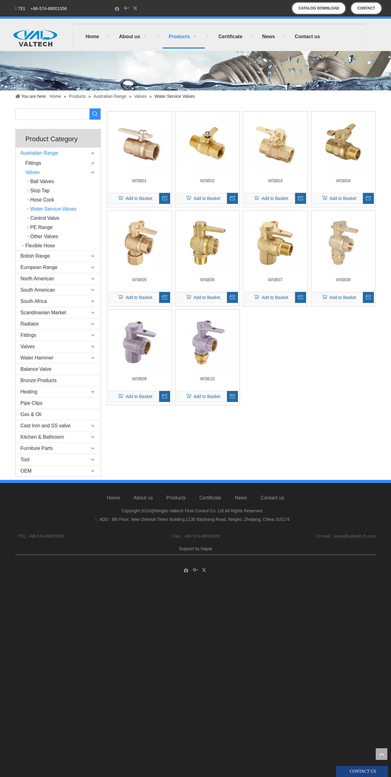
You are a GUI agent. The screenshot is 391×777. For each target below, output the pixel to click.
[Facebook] (117, 8)
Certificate (210, 497)
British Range (35, 256)
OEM (25, 470)
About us (143, 497)
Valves (32, 172)
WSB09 (139, 378)
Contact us (272, 497)
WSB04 (343, 180)
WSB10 (207, 378)
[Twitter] (136, 8)
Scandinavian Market (43, 312)
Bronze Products (38, 380)
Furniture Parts (36, 448)
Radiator (29, 323)
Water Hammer (36, 357)
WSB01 (139, 180)
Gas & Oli (30, 414)
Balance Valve (35, 369)
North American (37, 278)
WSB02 (207, 180)
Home (113, 497)
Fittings (33, 163)
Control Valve (44, 218)
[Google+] (126, 8)
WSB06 (207, 279)
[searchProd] (53, 114)
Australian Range (39, 153)
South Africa (33, 301)
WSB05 (139, 279)
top (381, 754)
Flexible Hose (40, 245)
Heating (28, 391)
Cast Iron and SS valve (45, 425)
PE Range (41, 227)
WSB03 (275, 180)
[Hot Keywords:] (95, 114)
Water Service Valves (53, 209)
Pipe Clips (31, 403)
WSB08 (343, 279)
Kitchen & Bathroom (42, 437)
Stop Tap (39, 190)
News (241, 497)
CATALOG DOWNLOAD (318, 8)
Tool (24, 459)
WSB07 (275, 279)
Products (176, 497)
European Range (38, 267)
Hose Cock (42, 199)
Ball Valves (42, 181)
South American (37, 290)
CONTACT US (366, 10)
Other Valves (44, 236)
